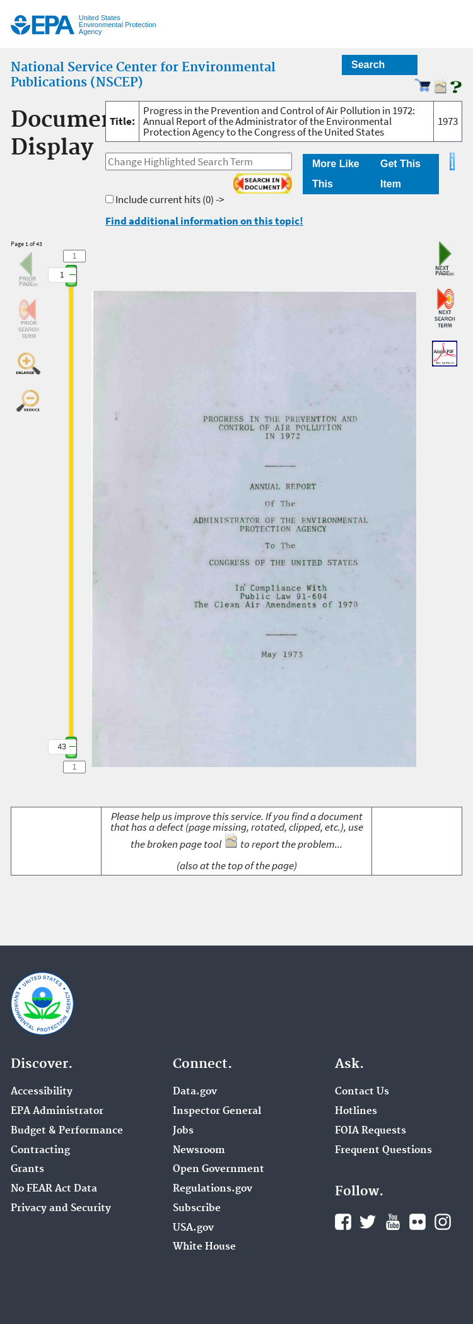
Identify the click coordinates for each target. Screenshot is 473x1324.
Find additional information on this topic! (204, 221)
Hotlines (356, 1111)
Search (368, 64)
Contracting (40, 1150)
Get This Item (400, 173)
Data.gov (195, 1092)
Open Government (218, 1169)
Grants (27, 1169)
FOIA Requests (370, 1131)
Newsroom (199, 1150)
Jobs (183, 1131)
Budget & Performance (67, 1131)
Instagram (443, 1222)
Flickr (417, 1222)
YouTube (393, 1222)
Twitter (367, 1222)
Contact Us (362, 1092)
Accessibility (42, 1092)
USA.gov (193, 1228)
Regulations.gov (212, 1189)
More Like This (335, 173)
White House (204, 1247)
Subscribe (197, 1208)
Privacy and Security (61, 1208)
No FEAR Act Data (54, 1189)
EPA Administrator (57, 1111)
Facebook (343, 1222)
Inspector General (217, 1111)
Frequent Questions (383, 1150)
